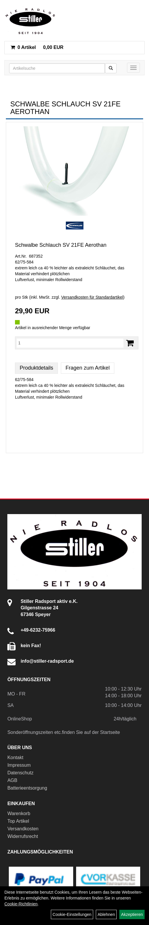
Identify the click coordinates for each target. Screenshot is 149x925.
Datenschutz (20, 772)
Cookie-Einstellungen (72, 914)
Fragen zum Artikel (88, 368)
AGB (12, 780)
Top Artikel (18, 821)
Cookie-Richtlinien (21, 904)
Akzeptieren (132, 914)
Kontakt (15, 757)
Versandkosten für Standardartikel (92, 297)
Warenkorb (18, 813)
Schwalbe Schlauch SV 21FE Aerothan (60, 245)
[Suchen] (111, 68)
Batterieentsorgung (27, 787)
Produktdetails (36, 368)
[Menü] (133, 68)
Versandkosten (22, 828)
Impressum (19, 765)
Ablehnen (106, 914)
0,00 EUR (37, 47)
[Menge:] (70, 343)
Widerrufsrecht (22, 836)
